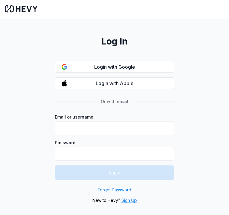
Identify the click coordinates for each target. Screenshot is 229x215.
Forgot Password (114, 189)
